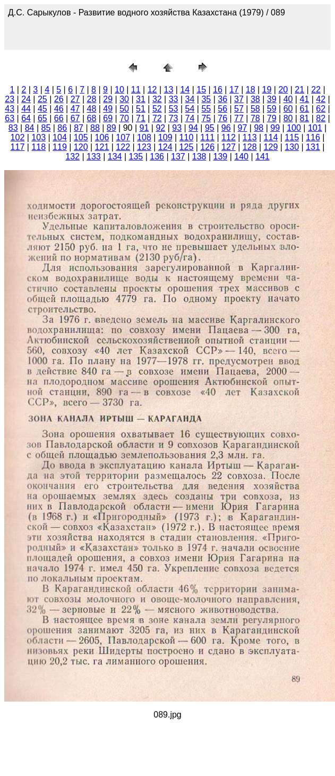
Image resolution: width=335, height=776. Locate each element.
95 (209, 127)
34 (190, 99)
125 (186, 146)
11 (136, 89)
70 (124, 118)
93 (177, 127)
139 (220, 156)
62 (320, 108)
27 (75, 99)
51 (140, 108)
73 (173, 118)
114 (271, 137)
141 (262, 156)
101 (315, 127)
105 (81, 137)
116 (313, 137)
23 (9, 99)
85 (45, 127)
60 (288, 108)
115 (292, 137)
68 (92, 118)
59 (272, 108)
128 (250, 146)
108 (144, 137)
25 (42, 99)
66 (59, 118)
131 (313, 146)
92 (160, 127)
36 (222, 99)
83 (13, 127)
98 (258, 127)
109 (165, 137)
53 (173, 108)
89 (111, 127)
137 (178, 156)
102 (18, 137)
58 (255, 108)
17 (234, 89)
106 (102, 137)
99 (275, 127)
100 (294, 127)
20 (283, 89)
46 (59, 108)
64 (26, 118)
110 (186, 137)
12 (152, 89)
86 (62, 127)
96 (226, 127)
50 (124, 108)
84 (30, 127)
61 (304, 108)
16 (217, 89)
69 (108, 118)
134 (115, 156)
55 (206, 108)
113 (250, 137)
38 (255, 99)
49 (108, 108)
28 (92, 99)
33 (173, 99)
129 (271, 146)
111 (207, 137)
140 (241, 156)
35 (206, 99)
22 (316, 89)
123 (144, 146)
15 (201, 89)
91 (144, 127)
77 (239, 118)
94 (193, 127)
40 (288, 99)
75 (206, 118)
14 (185, 89)
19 (267, 89)
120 (81, 146)
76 (222, 118)
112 (228, 137)
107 (123, 137)
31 (140, 99)
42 (320, 99)
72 (157, 118)
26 (59, 99)
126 (207, 146)
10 (119, 89)
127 (228, 146)
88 (95, 127)
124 (165, 146)
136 (157, 156)
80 (288, 118)
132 (72, 156)
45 (42, 108)
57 (239, 108)
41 (304, 99)
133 (94, 156)
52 (157, 108)
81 (304, 118)
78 (255, 118)
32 (157, 99)
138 (199, 156)
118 (38, 146)
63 (9, 118)
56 (222, 108)
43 (9, 108)
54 (190, 108)
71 (140, 118)
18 (250, 89)
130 (292, 146)
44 (26, 108)
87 (78, 127)
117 (18, 146)
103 (38, 137)
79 (272, 118)
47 (75, 108)
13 (169, 89)
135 (136, 156)
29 (108, 99)
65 (42, 118)
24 (26, 99)
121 (102, 146)
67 (75, 118)
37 (239, 99)
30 (124, 99)
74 (190, 118)
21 (299, 89)
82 (320, 118)
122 (123, 146)
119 (60, 146)
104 (60, 137)
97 (242, 127)
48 (92, 108)
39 (272, 99)
